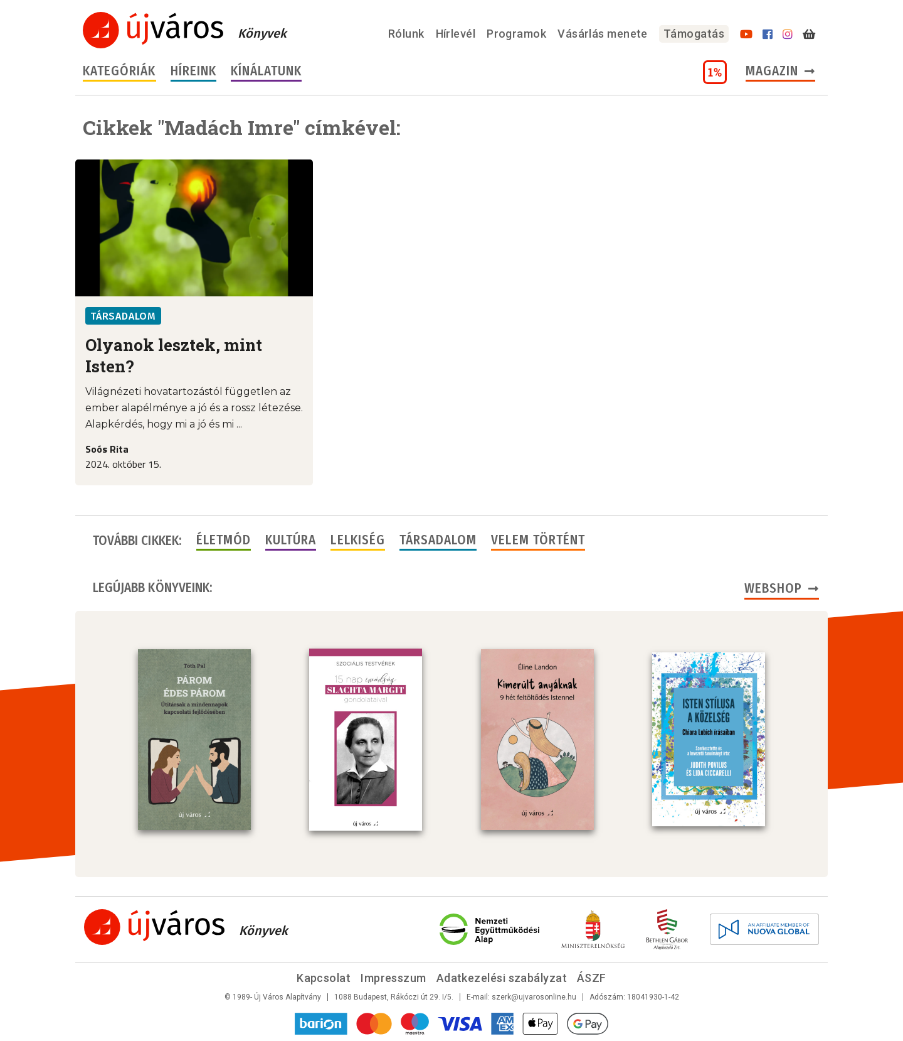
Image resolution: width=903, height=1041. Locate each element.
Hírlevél (456, 33)
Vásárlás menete (602, 33)
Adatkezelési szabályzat (501, 977)
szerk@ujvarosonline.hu (534, 997)
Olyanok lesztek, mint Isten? (173, 355)
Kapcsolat (324, 977)
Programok (516, 33)
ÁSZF (591, 977)
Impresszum (393, 977)
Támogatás (693, 33)
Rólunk (406, 33)
